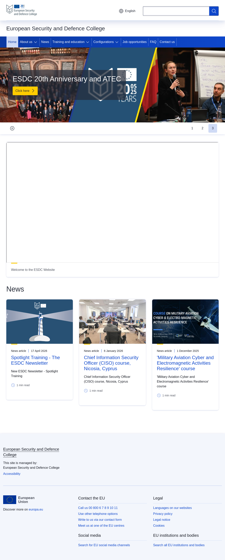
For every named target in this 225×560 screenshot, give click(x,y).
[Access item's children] (36, 42)
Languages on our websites (172, 508)
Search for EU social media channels (104, 545)
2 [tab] (202, 128)
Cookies (159, 525)
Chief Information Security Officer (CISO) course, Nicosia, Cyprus (111, 363)
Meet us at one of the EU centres (101, 525)
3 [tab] (213, 128)
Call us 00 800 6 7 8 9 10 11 (98, 508)
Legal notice (161, 519)
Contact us (167, 42)
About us (26, 42)
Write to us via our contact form (100, 519)
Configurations (103, 42)
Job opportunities (135, 42)
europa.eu (36, 509)
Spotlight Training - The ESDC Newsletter (35, 360)
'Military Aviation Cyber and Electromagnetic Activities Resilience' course (185, 363)
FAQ (153, 42)
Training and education (68, 42)
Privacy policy (162, 513)
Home (12, 42)
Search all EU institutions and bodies (179, 545)
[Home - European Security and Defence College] (21, 10)
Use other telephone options (98, 513)
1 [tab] (192, 128)
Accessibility (11, 473)
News (45, 42)
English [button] (127, 11)
